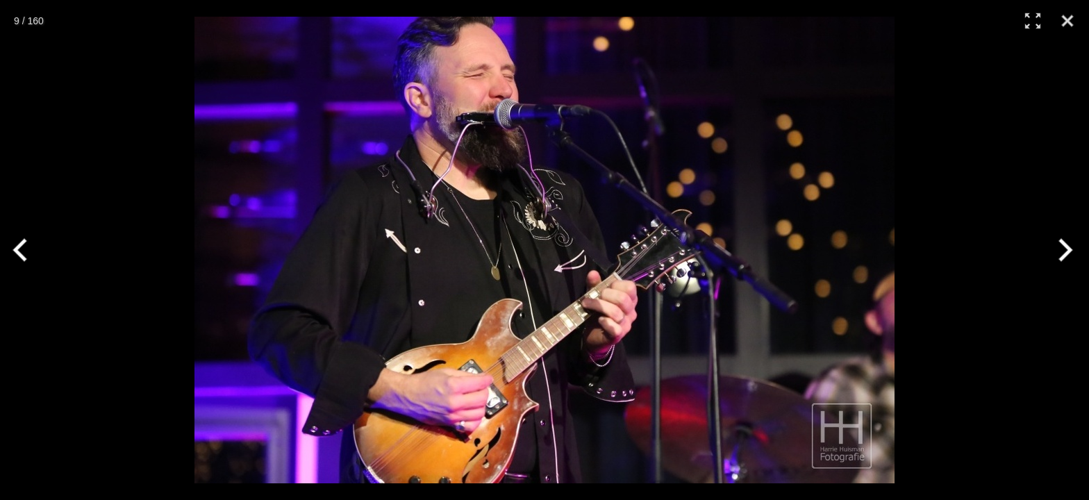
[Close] (1067, 21)
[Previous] (26, 250)
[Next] (1063, 250)
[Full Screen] (1032, 21)
